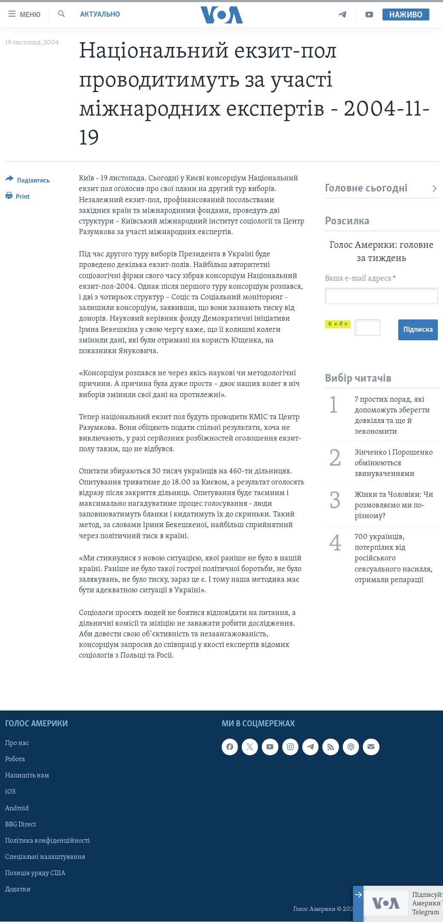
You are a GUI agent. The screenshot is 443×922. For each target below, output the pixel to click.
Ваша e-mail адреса (360, 279)
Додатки (18, 889)
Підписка (418, 330)
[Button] (28, 182)
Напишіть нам (27, 776)
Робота (15, 760)
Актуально (100, 15)
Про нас (17, 743)
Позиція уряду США (35, 873)
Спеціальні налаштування (45, 857)
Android (17, 808)
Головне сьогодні (381, 188)
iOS (10, 792)
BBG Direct (20, 824)
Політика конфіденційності (47, 841)
